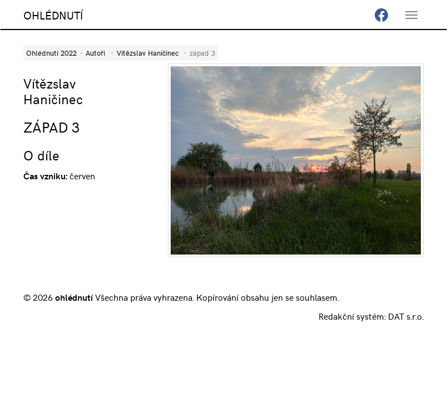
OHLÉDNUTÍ (53, 14)
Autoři (95, 52)
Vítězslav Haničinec (147, 52)
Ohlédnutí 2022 (51, 52)
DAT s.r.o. (406, 316)
